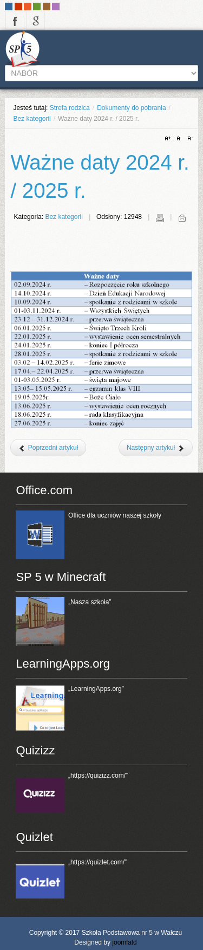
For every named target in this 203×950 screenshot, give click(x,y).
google (35, 20)
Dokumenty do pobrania (131, 108)
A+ (169, 138)
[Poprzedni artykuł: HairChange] (48, 447)
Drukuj (159, 218)
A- (189, 138)
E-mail (182, 218)
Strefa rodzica (70, 108)
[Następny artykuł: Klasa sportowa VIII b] (156, 447)
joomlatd (124, 942)
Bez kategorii (31, 118)
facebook (15, 20)
